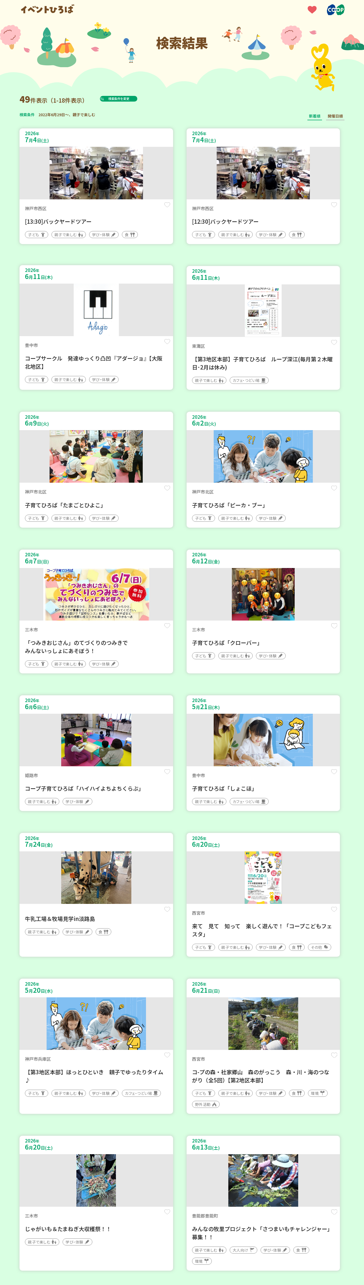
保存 (109, 209)
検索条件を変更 (131, 98)
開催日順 (335, 116)
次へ (201, 1122)
